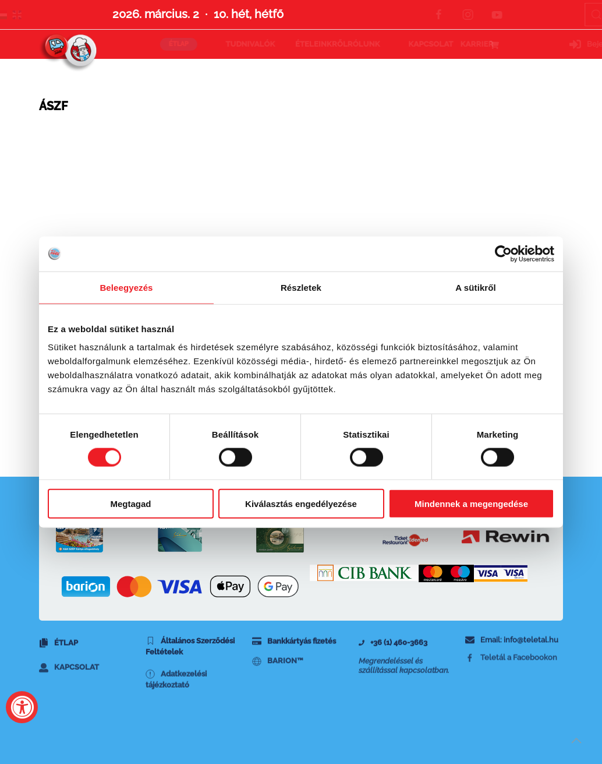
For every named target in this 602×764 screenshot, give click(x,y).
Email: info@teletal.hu (511, 647)
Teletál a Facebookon (511, 670)
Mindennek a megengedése (471, 504)
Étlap (58, 652)
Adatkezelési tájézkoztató (176, 702)
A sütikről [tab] (475, 287)
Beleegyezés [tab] (126, 287)
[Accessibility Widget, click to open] (22, 707)
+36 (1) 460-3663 (393, 651)
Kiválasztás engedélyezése (301, 504)
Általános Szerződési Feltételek (190, 659)
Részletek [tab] (301, 287)
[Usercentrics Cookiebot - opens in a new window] (503, 253)
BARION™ (277, 674)
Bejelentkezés (527, 44)
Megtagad (130, 504)
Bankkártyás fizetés (294, 648)
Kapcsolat (69, 684)
